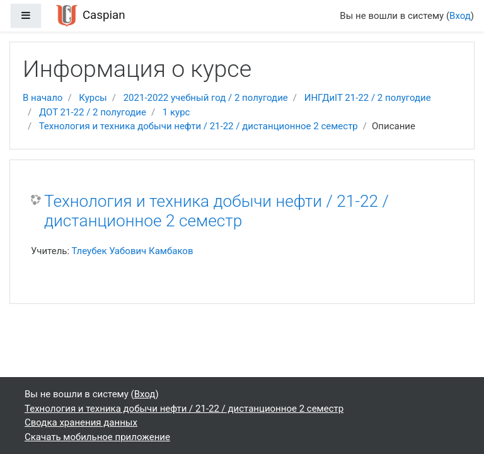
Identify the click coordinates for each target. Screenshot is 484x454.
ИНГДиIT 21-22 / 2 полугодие (367, 97)
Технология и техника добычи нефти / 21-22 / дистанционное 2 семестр (198, 126)
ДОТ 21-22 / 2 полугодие (92, 112)
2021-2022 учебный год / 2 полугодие (206, 97)
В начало (42, 97)
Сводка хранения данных (81, 422)
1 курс (176, 112)
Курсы (93, 97)
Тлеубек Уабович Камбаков (132, 251)
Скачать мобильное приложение (97, 437)
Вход (460, 15)
